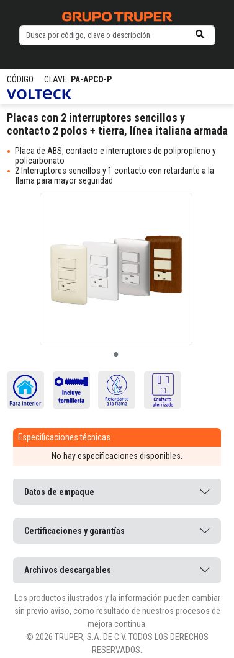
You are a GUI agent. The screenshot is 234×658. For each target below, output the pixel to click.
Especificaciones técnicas (64, 437)
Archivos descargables (67, 570)
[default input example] (117, 35)
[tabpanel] (116, 269)
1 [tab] (116, 355)
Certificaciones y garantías (74, 531)
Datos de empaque (59, 492)
